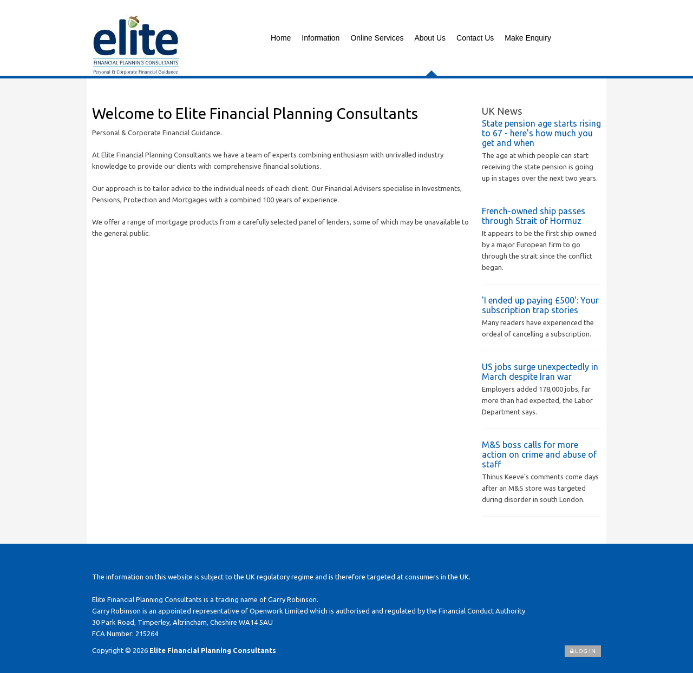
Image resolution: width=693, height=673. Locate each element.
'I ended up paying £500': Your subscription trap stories (540, 305)
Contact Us (475, 38)
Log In (583, 651)
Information (320, 38)
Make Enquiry (528, 38)
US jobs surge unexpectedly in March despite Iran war (540, 371)
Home (281, 38)
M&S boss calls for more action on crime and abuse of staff (539, 454)
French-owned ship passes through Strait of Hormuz (533, 216)
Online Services (376, 38)
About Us (430, 38)
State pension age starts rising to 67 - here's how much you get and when (541, 133)
